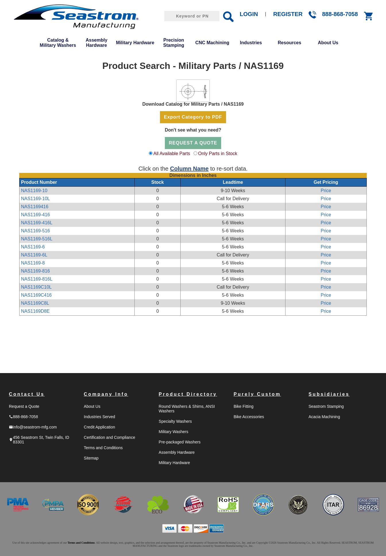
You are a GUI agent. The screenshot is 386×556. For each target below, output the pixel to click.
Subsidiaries (329, 394)
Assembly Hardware (96, 43)
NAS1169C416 (36, 295)
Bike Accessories (248, 416)
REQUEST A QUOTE (193, 142)
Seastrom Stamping (326, 406)
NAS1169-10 (34, 190)
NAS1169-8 (33, 262)
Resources (289, 42)
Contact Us (27, 394)
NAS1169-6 (33, 246)
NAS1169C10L (36, 287)
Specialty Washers (175, 421)
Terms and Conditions (103, 447)
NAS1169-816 (35, 271)
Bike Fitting (243, 406)
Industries (251, 42)
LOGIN (249, 14)
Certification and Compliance (109, 437)
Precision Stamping (173, 43)
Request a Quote (24, 406)
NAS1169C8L (35, 303)
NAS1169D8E (35, 311)
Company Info (106, 394)
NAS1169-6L (34, 254)
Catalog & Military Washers (58, 43)
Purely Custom (257, 394)
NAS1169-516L (36, 238)
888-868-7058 (340, 14)
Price (326, 190)
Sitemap (91, 458)
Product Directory (188, 394)
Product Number (39, 182)
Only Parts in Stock (217, 153)
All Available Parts (171, 153)
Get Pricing (326, 182)
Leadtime (233, 182)
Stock (157, 182)
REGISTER (287, 14)
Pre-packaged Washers (180, 442)
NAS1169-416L (36, 222)
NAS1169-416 (35, 214)
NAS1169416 (34, 206)
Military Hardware (135, 42)
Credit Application (99, 427)
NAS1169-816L (36, 279)
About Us (328, 42)
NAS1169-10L (35, 198)
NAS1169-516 (35, 230)
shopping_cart (369, 16)
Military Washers (173, 431)
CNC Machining (212, 42)
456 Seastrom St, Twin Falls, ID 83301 (39, 439)
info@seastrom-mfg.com (33, 427)
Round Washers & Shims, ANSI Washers (187, 408)
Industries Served (99, 416)
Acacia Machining (324, 416)
